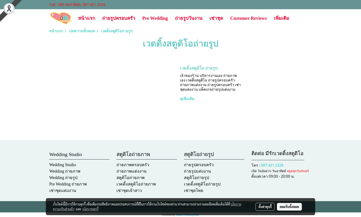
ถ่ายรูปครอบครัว (118, 18)
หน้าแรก (86, 18)
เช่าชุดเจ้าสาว (129, 190)
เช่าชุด (216, 18)
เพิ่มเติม (281, 18)
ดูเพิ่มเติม (187, 99)
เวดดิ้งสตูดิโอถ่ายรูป (202, 184)
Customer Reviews (248, 18)
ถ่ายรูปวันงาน (188, 18)
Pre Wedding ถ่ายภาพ (68, 184)
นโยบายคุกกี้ (90, 209)
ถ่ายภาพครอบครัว (132, 164)
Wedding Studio (62, 164)
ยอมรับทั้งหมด (289, 207)
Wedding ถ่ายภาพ (64, 171)
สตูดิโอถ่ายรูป (196, 177)
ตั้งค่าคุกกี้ (265, 207)
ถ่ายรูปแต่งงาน (197, 171)
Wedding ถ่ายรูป (63, 177)
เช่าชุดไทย (193, 190)
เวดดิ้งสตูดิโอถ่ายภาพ (136, 184)
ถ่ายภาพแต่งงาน (131, 171)
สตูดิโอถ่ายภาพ (130, 177)
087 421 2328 (272, 165)
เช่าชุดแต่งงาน (62, 190)
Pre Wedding (155, 18)
